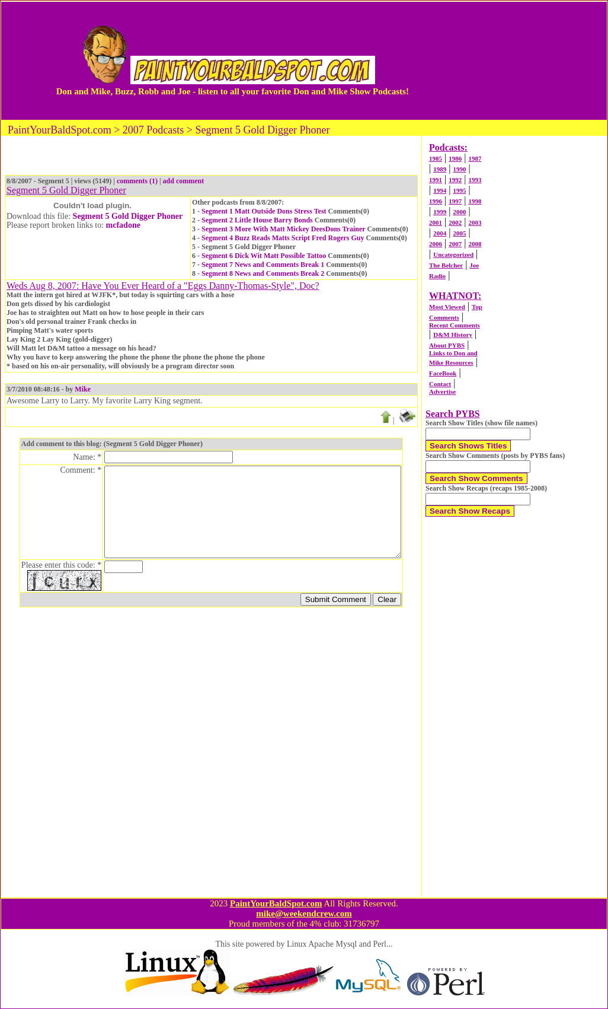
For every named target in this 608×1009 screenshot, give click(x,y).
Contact (440, 383)
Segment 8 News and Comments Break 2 (262, 273)
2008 (474, 243)
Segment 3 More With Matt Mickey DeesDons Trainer (283, 229)
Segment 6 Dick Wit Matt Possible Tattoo (263, 256)
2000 (459, 211)
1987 (474, 158)
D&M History (452, 334)
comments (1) (137, 181)
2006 (435, 243)
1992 (455, 179)
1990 (459, 169)
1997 (455, 201)
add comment (183, 181)
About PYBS (447, 345)
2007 (455, 243)
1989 (439, 169)
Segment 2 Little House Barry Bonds (257, 220)
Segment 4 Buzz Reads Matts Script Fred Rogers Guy (282, 238)
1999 (439, 211)
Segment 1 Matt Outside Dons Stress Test (263, 211)
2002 (455, 222)
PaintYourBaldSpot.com (276, 903)
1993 (474, 179)
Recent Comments (454, 325)
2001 (435, 222)
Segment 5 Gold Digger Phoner (128, 216)
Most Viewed (447, 306)
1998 (474, 201)
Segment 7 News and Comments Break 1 (262, 264)
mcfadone (123, 225)
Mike (83, 389)
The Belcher (446, 265)
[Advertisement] (516, 60)
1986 (455, 158)
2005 (459, 233)
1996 (435, 201)
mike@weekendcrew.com (304, 913)
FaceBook (442, 373)
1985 (435, 158)
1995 (459, 190)
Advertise (442, 391)
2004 (439, 233)
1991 (435, 179)
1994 (439, 190)
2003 (474, 222)
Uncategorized (453, 254)
